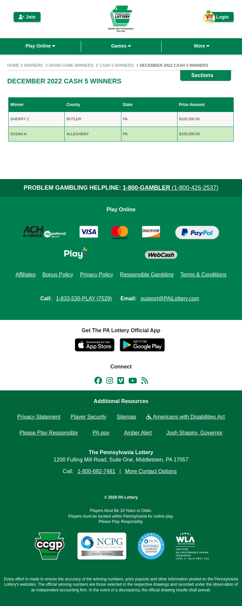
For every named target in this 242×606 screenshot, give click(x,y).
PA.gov (101, 433)
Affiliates (26, 274)
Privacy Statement (38, 417)
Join (27, 17)
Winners (33, 65)
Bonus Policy (58, 274)
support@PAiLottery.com (170, 298)
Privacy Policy (96, 274)
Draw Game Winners (71, 65)
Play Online (40, 46)
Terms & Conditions (204, 274)
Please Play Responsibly (48, 433)
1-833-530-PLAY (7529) (84, 298)
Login (219, 18)
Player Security (89, 417)
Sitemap (126, 417)
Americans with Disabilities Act (185, 417)
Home (13, 65)
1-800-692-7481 (96, 471)
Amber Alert (138, 433)
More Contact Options (151, 471)
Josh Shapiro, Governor (195, 433)
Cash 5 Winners (116, 65)
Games (121, 46)
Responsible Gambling (147, 274)
